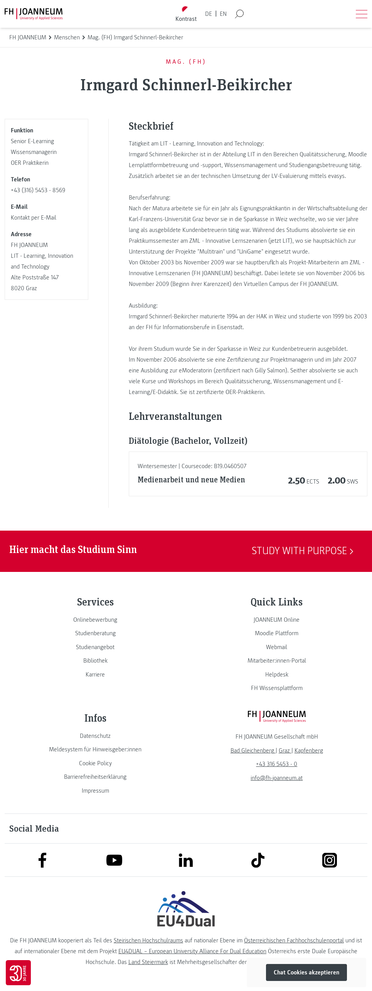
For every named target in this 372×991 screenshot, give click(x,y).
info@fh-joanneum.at (277, 778)
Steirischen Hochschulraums (148, 940)
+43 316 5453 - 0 (276, 764)
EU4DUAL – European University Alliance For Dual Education (192, 951)
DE (208, 14)
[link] (95, 619)
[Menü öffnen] (361, 14)
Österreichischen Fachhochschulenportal (294, 940)
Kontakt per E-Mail (33, 218)
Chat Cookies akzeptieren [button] (306, 972)
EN (223, 14)
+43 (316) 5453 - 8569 (38, 190)
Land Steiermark (148, 962)
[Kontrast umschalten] (185, 14)
